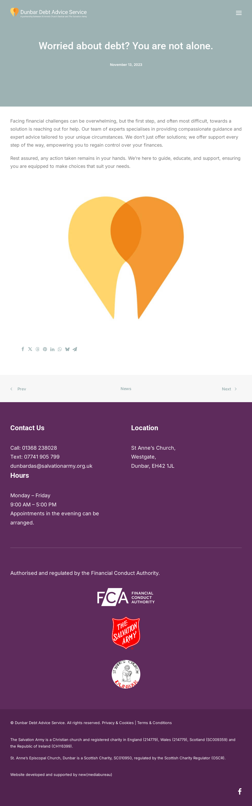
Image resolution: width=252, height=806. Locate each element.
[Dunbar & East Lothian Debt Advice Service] (48, 13)
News (126, 388)
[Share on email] (74, 349)
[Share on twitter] (30, 349)
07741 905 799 (42, 457)
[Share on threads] (37, 349)
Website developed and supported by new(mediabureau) (61, 774)
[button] (239, 12)
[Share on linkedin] (52, 349)
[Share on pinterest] (45, 349)
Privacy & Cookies (118, 722)
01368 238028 (39, 448)
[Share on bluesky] (67, 349)
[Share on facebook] (22, 349)
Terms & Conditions (154, 722)
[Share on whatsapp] (59, 349)
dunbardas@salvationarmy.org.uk (51, 466)
